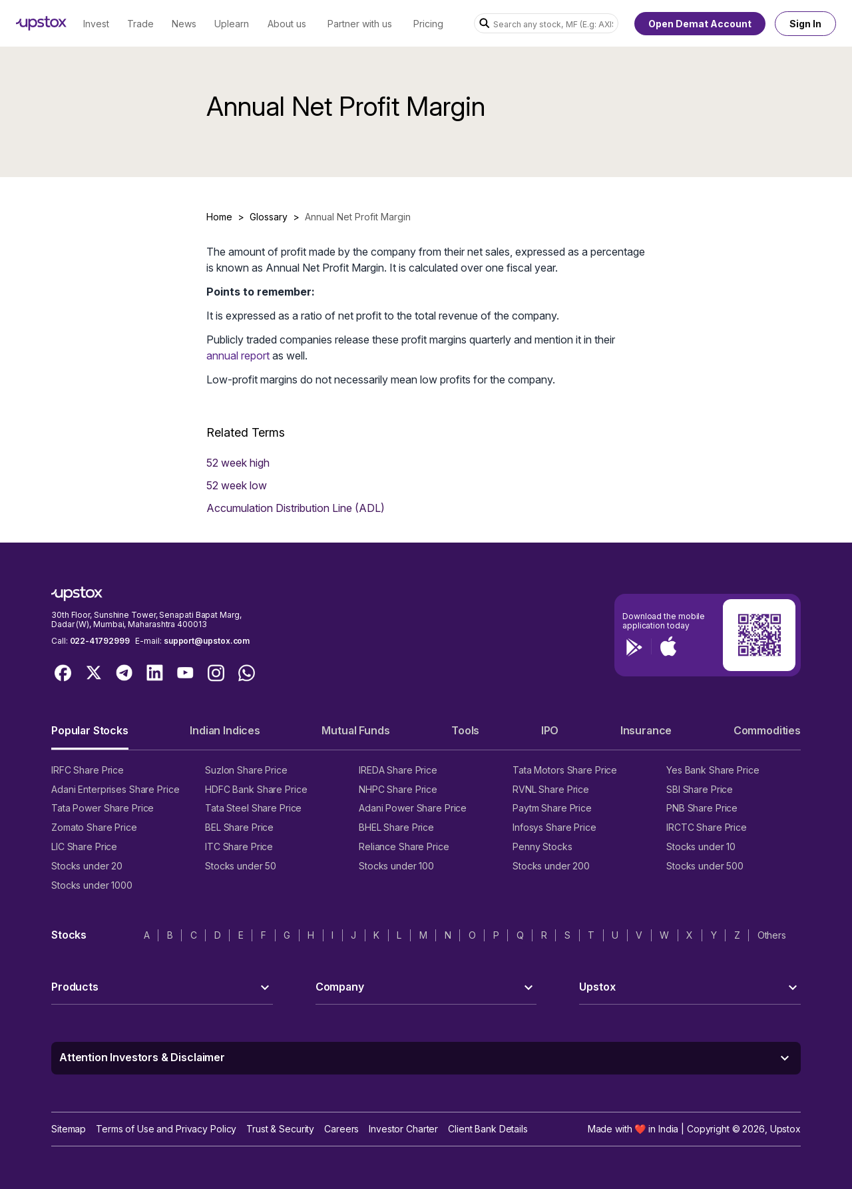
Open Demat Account (699, 23)
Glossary (269, 216)
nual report (244, 355)
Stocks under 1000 (91, 885)
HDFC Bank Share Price (256, 789)
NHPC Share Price (398, 789)
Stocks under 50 (240, 865)
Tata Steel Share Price (253, 808)
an (212, 355)
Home (219, 216)
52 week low (236, 485)
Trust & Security (280, 1128)
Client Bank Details (488, 1128)
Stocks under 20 (86, 865)
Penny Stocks (542, 846)
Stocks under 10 (701, 846)
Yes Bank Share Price (712, 770)
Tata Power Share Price (102, 808)
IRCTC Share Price (706, 827)
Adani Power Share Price (413, 808)
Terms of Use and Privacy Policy (166, 1128)
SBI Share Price (699, 789)
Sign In (805, 23)
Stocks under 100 (396, 865)
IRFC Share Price (87, 770)
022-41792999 (100, 641)
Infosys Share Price (554, 827)
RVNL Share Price (551, 789)
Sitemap (68, 1128)
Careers (341, 1128)
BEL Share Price (239, 827)
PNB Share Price (702, 808)
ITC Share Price (239, 846)
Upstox (785, 1128)
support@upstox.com (207, 641)
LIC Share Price (84, 846)
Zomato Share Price (94, 827)
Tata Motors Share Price (565, 770)
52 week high (238, 462)
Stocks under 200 (551, 865)
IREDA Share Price (398, 770)
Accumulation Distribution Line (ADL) (295, 508)
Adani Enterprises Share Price (115, 789)
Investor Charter (403, 1128)
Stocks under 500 (705, 865)
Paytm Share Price (552, 808)
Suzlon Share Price (246, 770)
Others (771, 935)
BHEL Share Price (396, 827)
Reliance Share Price (404, 846)
